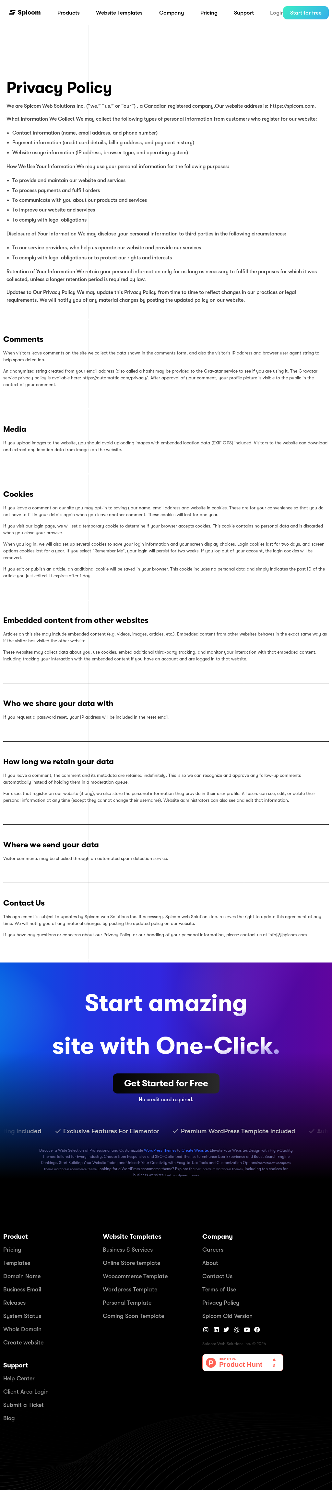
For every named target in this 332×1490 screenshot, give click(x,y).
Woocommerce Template (135, 1276)
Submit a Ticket (23, 1405)
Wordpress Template (130, 1289)
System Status (22, 1316)
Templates (16, 1263)
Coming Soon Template (133, 1316)
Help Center (19, 1378)
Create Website (195, 1150)
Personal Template (127, 1303)
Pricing (12, 1249)
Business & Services (128, 1249)
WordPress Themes (160, 1150)
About (210, 1263)
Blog (9, 1418)
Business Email (22, 1289)
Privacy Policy (220, 1303)
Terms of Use (219, 1289)
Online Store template (131, 1263)
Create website (23, 1342)
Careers (212, 1249)
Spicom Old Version (227, 1316)
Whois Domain (22, 1329)
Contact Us (217, 1276)
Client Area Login (26, 1391)
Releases (14, 1303)
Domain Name (22, 1276)
